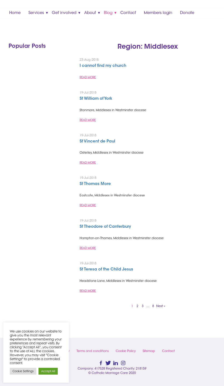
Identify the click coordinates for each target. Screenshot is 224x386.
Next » (160, 306)
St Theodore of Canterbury (105, 227)
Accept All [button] (48, 371)
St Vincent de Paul (97, 142)
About (90, 12)
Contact (128, 12)
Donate (187, 12)
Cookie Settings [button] (23, 371)
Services (36, 12)
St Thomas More (95, 184)
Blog (108, 12)
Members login (158, 12)
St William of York (96, 99)
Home (15, 12)
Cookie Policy (126, 351)
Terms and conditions (93, 351)
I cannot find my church (103, 66)
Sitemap (149, 351)
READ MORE (88, 77)
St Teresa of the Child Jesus (106, 270)
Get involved (64, 12)
